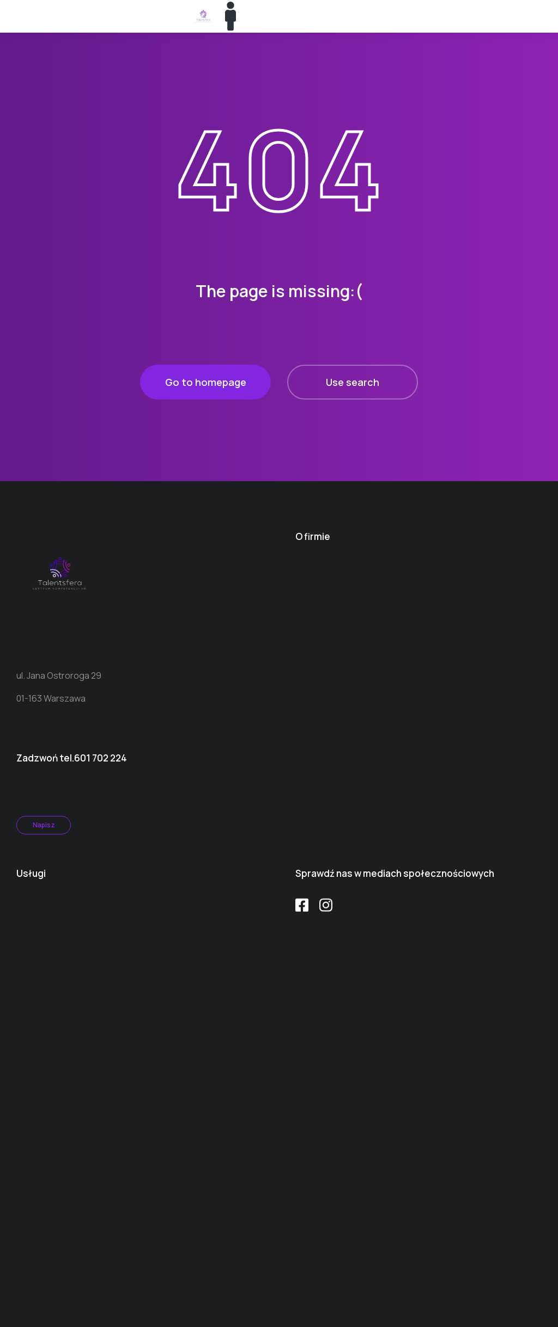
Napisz (44, 825)
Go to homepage (205, 382)
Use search (352, 382)
